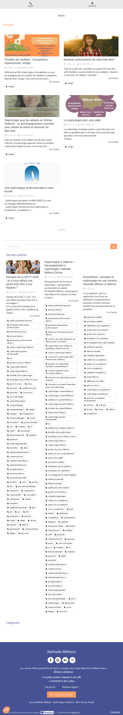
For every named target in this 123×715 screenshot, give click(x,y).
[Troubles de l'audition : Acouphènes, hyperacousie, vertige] (32, 45)
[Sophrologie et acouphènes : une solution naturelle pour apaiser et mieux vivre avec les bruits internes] (100, 267)
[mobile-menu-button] (61, 15)
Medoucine (75, 712)
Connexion (115, 712)
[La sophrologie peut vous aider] (91, 106)
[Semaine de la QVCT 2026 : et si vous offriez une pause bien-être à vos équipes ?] (23, 267)
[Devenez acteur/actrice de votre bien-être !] (91, 45)
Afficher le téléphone (63, 671)
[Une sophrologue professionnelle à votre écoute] (32, 174)
